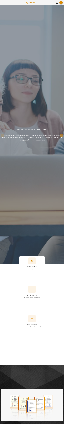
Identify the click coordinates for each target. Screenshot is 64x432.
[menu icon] (3, 2)
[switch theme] (57, 2)
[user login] (61, 2)
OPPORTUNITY (32, 295)
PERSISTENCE (32, 266)
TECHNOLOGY (32, 329)
